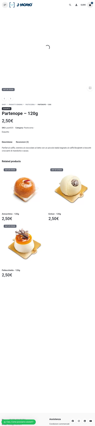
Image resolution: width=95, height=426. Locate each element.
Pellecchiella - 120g (11, 270)
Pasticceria (28, 128)
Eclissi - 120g (54, 214)
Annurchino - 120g (10, 214)
